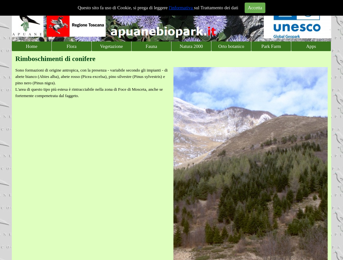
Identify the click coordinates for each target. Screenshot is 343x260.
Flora (72, 46)
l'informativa (181, 7)
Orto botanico (231, 46)
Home (31, 46)
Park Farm (271, 46)
